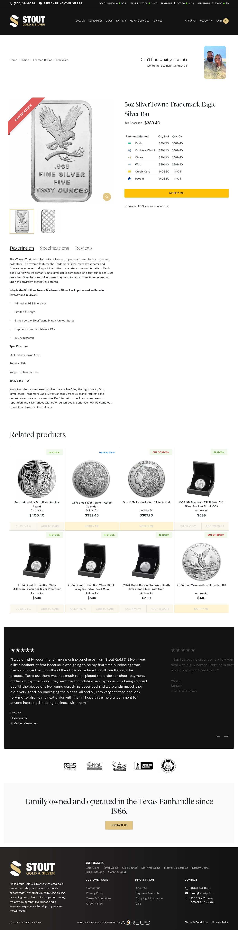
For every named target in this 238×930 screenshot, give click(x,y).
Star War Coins (150, 866)
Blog (138, 902)
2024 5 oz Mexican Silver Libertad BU (201, 584)
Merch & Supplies (139, 21)
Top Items (121, 21)
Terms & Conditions (98, 897)
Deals (109, 21)
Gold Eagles (129, 866)
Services (157, 21)
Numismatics (95, 21)
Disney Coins (200, 866)
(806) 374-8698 (24, 3)
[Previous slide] (218, 735)
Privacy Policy (95, 892)
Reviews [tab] (84, 248)
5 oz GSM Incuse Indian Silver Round (146, 502)
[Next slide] (226, 735)
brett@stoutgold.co (202, 892)
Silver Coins (111, 866)
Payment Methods (147, 892)
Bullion (80, 21)
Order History (95, 902)
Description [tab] (22, 248)
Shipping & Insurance (149, 897)
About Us (141, 886)
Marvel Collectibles (176, 866)
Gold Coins (92, 866)
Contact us (180, 65)
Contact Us (119, 824)
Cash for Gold (117, 870)
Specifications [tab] (54, 248)
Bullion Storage (95, 870)
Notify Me (176, 193)
